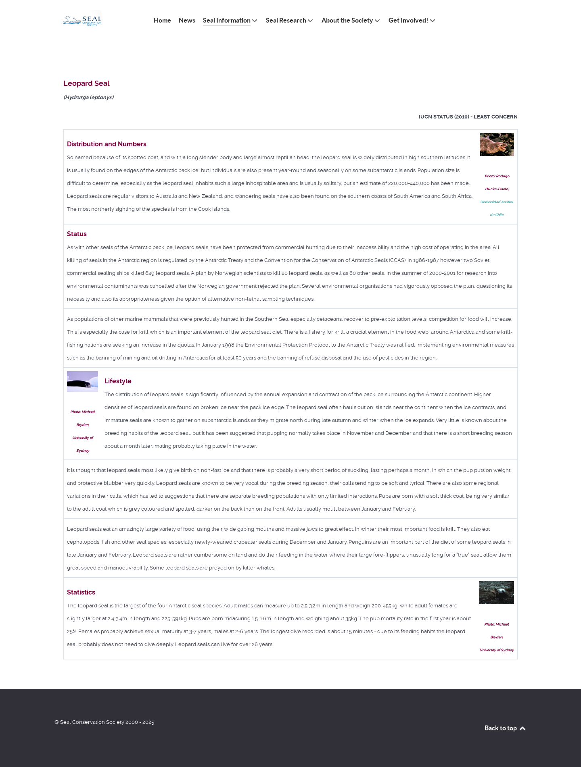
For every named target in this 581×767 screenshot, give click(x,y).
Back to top (506, 728)
